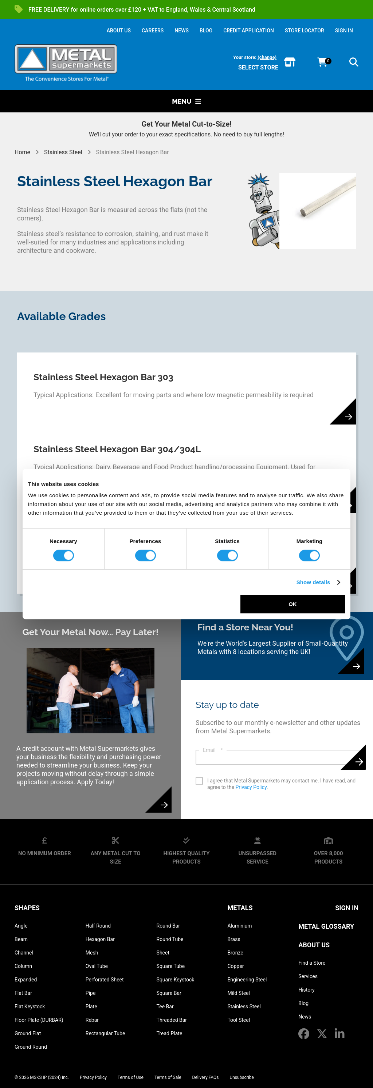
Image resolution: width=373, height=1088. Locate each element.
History (306, 990)
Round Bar (168, 926)
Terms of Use (131, 1077)
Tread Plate (169, 1033)
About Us (314, 945)
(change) (267, 57)
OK (292, 604)
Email (213, 750)
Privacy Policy (251, 787)
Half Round (98, 926)
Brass (233, 939)
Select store (258, 67)
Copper (235, 966)
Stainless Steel (63, 152)
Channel (24, 953)
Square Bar (169, 993)
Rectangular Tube (105, 1033)
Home (23, 152)
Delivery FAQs (205, 1077)
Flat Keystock (30, 1006)
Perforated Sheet (105, 980)
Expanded (26, 980)
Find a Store (311, 963)
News (304, 1017)
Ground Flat (28, 1033)
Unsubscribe (241, 1077)
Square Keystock (176, 980)
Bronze (235, 953)
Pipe (91, 993)
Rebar (92, 1020)
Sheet (163, 953)
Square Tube (171, 966)
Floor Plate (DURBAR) (39, 1020)
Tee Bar (165, 1006)
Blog (303, 1003)
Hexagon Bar (100, 939)
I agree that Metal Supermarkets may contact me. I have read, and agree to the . (281, 784)
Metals (239, 908)
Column (23, 966)
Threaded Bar (172, 1020)
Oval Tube (97, 966)
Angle (21, 926)
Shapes (27, 908)
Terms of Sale (167, 1077)
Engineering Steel (247, 980)
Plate (91, 1006)
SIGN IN (344, 30)
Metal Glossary (326, 926)
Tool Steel (238, 1020)
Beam (21, 939)
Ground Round (31, 1047)
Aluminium (239, 926)
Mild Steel (238, 993)
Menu (186, 101)
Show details (313, 582)
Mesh (92, 953)
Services (308, 976)
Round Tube (170, 939)
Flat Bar (23, 993)
